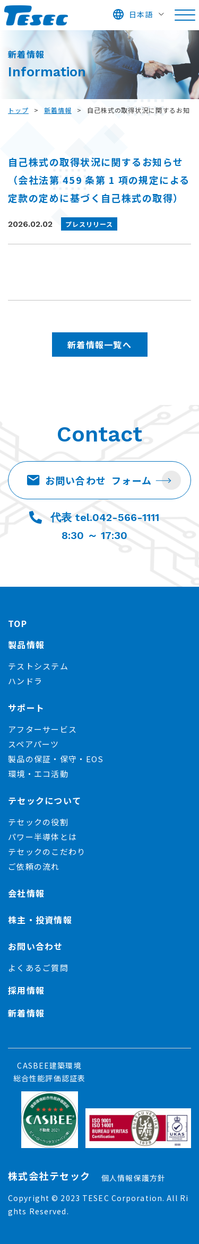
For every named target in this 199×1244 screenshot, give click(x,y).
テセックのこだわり (47, 851)
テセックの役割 (38, 821)
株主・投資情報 (40, 919)
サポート (26, 707)
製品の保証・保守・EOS (55, 758)
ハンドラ (25, 680)
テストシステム (38, 666)
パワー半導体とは (42, 836)
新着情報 (58, 109)
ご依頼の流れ (34, 866)
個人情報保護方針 (133, 1177)
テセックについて (44, 800)
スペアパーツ (33, 743)
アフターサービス (42, 729)
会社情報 (26, 893)
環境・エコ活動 (38, 773)
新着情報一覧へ (99, 344)
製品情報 (26, 644)
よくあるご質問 (38, 967)
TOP (17, 623)
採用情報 (26, 990)
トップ (18, 109)
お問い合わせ (89, 480)
